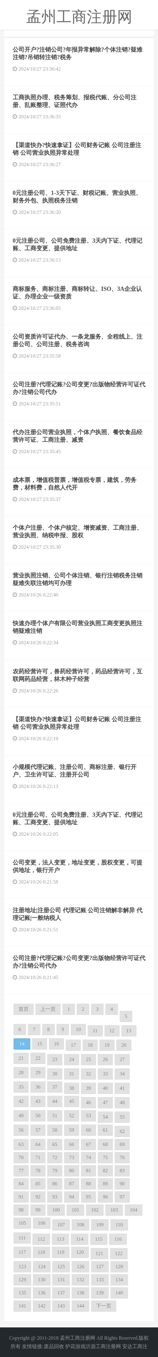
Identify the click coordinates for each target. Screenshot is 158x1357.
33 (105, 1074)
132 (80, 1280)
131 (61, 1280)
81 (88, 1171)
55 (122, 1117)
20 (123, 1045)
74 (88, 1157)
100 (56, 1210)
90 (122, 1184)
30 (54, 1074)
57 (37, 1130)
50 (37, 1116)
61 (105, 1130)
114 (79, 1239)
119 (60, 1252)
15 (39, 1044)
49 (21, 1116)
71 (37, 1157)
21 (21, 1058)
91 (21, 1197)
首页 (24, 1009)
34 (122, 1074)
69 (122, 1144)
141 (22, 1306)
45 (71, 1101)
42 (21, 1101)
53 (88, 1116)
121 (99, 1253)
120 (80, 1252)
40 (105, 1088)
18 (90, 1045)
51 (54, 1116)
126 (80, 1266)
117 (22, 1252)
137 (61, 1293)
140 (119, 1293)
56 (21, 1130)
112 (41, 1239)
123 (22, 1266)
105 (22, 1223)
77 (21, 1171)
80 (71, 1171)
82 (105, 1171)
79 (54, 1171)
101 (75, 1210)
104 (133, 1210)
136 (42, 1293)
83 (122, 1171)
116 (118, 1239)
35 (21, 1087)
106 (42, 1223)
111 (22, 1238)
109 (100, 1225)
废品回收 (54, 1346)
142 (42, 1306)
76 (122, 1157)
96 (105, 1197)
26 (105, 1059)
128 (119, 1266)
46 (88, 1102)
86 (54, 1184)
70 (21, 1157)
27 (122, 1059)
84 (21, 1184)
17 (73, 1045)
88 (88, 1184)
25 (88, 1059)
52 (71, 1116)
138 (80, 1293)
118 (42, 1252)
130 (42, 1280)
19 (107, 1045)
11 (95, 1031)
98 (21, 1210)
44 (54, 1101)
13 (128, 1031)
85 (37, 1184)
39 (88, 1088)
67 (88, 1144)
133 (100, 1280)
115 (99, 1239)
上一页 (48, 1009)
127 (100, 1266)
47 (105, 1102)
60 (88, 1130)
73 (71, 1157)
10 (78, 1029)
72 (54, 1157)
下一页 (103, 1306)
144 (80, 1306)
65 (54, 1144)
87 (71, 1184)
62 (122, 1131)
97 (122, 1197)
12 (112, 1031)
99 (37, 1210)
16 (56, 1044)
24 (71, 1059)
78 (37, 1171)
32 (88, 1074)
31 (71, 1074)
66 (71, 1144)
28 (21, 1072)
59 (71, 1130)
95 (88, 1197)
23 (54, 1059)
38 (71, 1088)
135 (22, 1293)
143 (61, 1306)
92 (37, 1197)
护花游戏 (75, 1346)
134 (119, 1280)
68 (105, 1144)
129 (22, 1280)
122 (119, 1253)
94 (71, 1197)
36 (37, 1087)
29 (37, 1072)
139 (100, 1293)
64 (37, 1144)
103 (114, 1210)
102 (95, 1210)
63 (21, 1144)
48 (122, 1102)
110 (119, 1225)
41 (122, 1088)
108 (80, 1225)
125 (61, 1266)
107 (61, 1225)
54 (105, 1117)
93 (54, 1197)
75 (105, 1157)
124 (42, 1266)
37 (54, 1087)
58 (54, 1130)
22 (37, 1058)
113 (60, 1239)
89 (105, 1184)
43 (37, 1101)
